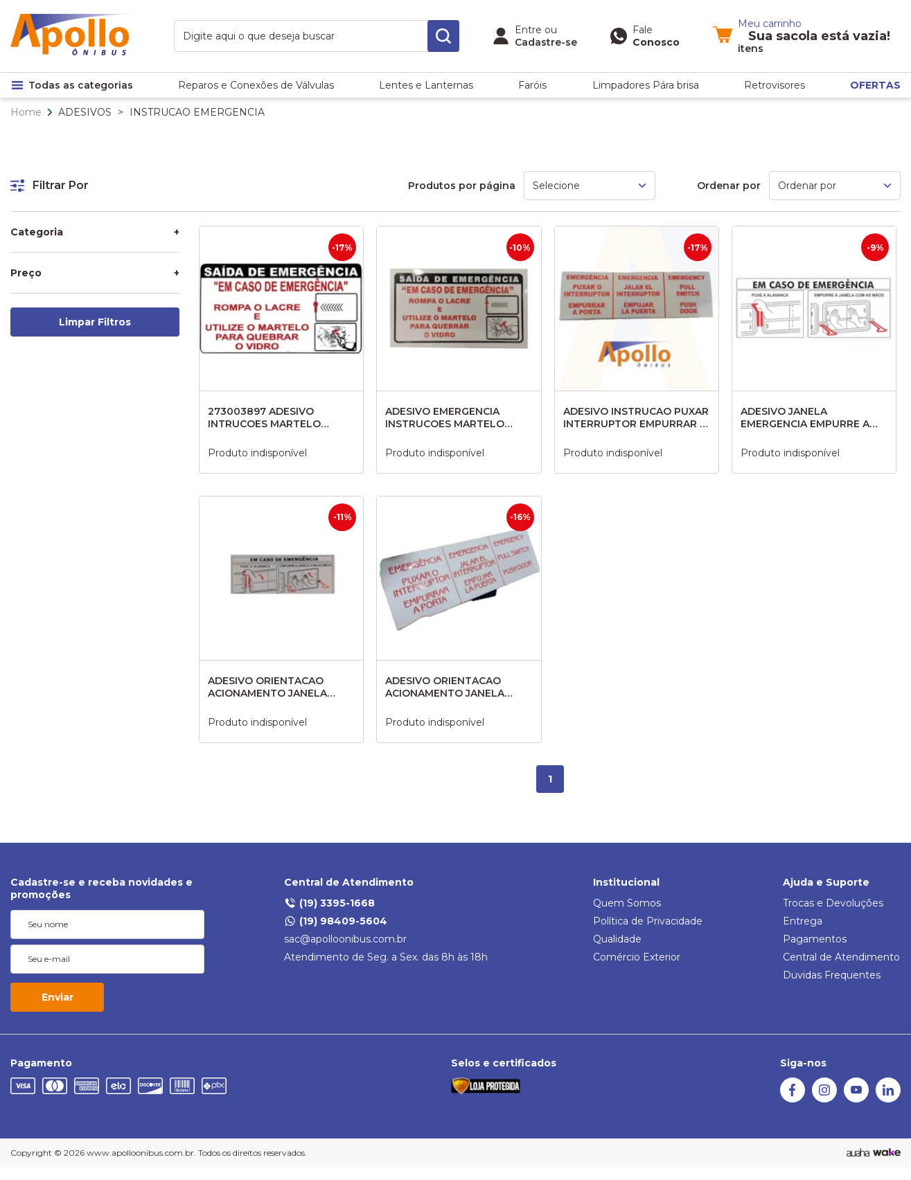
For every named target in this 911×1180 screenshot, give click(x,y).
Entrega (802, 921)
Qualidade (617, 939)
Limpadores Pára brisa (645, 85)
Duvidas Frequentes (832, 975)
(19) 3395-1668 (329, 903)
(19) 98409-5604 (335, 921)
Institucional (626, 882)
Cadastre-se (546, 42)
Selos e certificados (503, 1063)
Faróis (532, 85)
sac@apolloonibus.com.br (345, 939)
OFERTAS (875, 85)
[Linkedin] (888, 1099)
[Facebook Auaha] (792, 1099)
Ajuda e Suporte (826, 882)
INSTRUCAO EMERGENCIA (197, 112)
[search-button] (443, 36)
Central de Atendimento (349, 882)
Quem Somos (627, 903)
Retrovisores (774, 85)
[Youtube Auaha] (856, 1099)
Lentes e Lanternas (426, 85)
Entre (528, 30)
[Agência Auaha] (858, 1153)
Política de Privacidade (647, 921)
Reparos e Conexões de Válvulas (256, 85)
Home (26, 112)
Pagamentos (815, 939)
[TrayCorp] (887, 1153)
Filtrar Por (49, 185)
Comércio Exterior (636, 957)
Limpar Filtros (95, 322)
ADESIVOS (85, 112)
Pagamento (41, 1063)
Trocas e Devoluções (833, 903)
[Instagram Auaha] (824, 1099)
